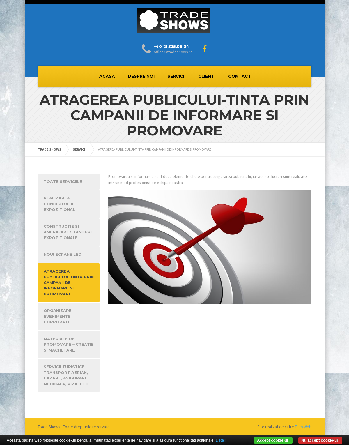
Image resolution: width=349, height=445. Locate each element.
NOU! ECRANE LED (63, 254)
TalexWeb (303, 426)
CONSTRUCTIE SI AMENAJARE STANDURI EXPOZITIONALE (68, 232)
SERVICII (176, 76)
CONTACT (239, 76)
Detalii (221, 440)
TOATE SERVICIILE (63, 181)
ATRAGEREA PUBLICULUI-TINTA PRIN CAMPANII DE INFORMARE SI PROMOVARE (69, 282)
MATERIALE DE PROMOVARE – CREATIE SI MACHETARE (69, 344)
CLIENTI (206, 76)
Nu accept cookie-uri (320, 440)
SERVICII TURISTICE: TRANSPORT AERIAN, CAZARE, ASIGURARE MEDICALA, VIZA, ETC (66, 375)
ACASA (107, 76)
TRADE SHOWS (49, 149)
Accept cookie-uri (273, 440)
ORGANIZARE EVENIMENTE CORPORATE (58, 316)
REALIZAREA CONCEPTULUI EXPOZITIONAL (59, 204)
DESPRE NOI (141, 76)
